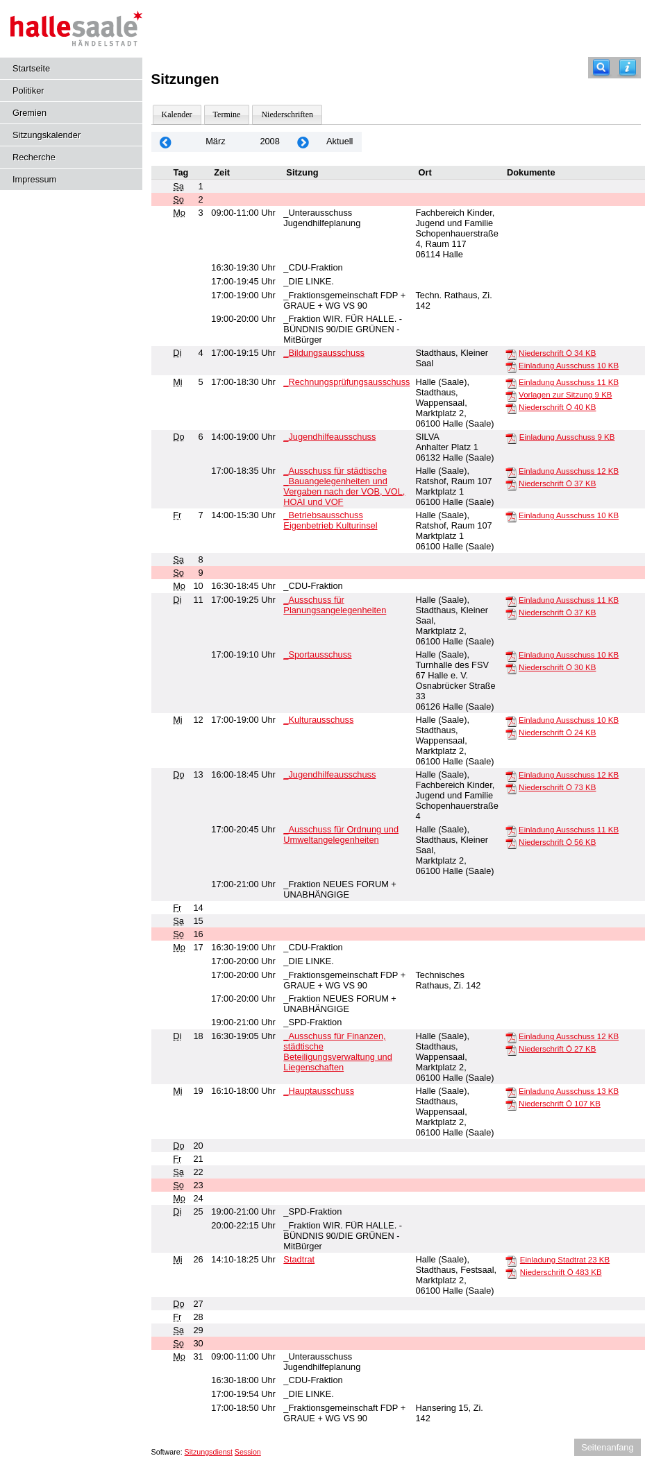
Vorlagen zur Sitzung (565, 395)
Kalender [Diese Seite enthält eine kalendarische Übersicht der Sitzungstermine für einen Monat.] (177, 114)
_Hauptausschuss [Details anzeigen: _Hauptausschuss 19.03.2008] (318, 1091)
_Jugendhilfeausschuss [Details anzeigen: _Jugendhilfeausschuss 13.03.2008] (329, 774)
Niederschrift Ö (557, 353)
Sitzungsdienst (209, 1452)
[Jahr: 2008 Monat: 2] (166, 142)
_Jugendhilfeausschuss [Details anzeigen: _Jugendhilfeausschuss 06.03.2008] (329, 436)
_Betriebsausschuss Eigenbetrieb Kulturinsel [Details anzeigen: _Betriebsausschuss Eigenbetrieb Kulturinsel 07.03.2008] (330, 520)
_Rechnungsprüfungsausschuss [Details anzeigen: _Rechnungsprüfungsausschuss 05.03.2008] (346, 382)
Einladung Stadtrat (565, 1260)
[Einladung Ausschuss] (511, 366)
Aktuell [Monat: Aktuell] (339, 141)
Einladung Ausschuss (569, 365)
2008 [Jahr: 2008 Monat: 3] (269, 141)
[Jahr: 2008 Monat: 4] (303, 142)
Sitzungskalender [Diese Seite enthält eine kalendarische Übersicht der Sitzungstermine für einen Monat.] (46, 135)
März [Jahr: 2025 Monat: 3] (215, 141)
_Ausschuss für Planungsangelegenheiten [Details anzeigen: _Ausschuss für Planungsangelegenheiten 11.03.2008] (334, 604)
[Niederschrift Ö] (511, 354)
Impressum (34, 179)
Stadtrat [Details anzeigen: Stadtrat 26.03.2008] (299, 1259)
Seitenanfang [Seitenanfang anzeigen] (607, 1447)
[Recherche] (601, 67)
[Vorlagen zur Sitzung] (511, 395)
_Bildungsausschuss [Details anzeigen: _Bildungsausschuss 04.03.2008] (324, 353)
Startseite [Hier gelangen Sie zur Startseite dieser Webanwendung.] (31, 68)
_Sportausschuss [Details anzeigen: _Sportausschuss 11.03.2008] (317, 654)
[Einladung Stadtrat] (511, 1260)
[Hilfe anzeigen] (627, 67)
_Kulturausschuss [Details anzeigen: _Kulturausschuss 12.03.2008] (318, 719)
